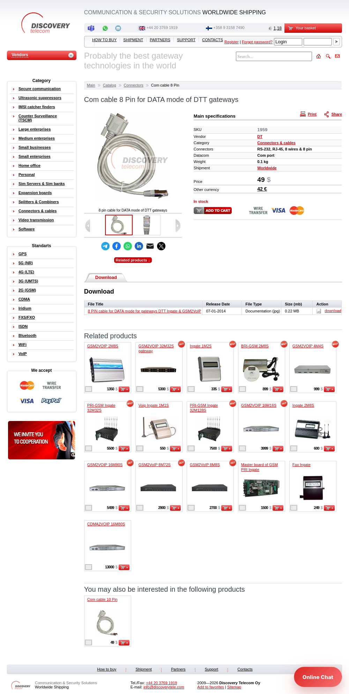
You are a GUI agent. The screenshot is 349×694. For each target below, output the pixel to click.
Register (231, 42)
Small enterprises (34, 156)
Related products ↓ (133, 260)
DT (259, 136)
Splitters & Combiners (38, 202)
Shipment (133, 40)
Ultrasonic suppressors (39, 98)
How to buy (104, 40)
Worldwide (266, 168)
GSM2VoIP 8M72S (155, 465)
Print (309, 113)
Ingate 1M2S (200, 346)
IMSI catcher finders (36, 107)
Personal (26, 174)
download (328, 311)
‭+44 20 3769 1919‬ (162, 27)
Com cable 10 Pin (102, 599)
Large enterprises (34, 129)
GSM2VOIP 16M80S (104, 465)
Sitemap (234, 687)
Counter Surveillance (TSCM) (37, 118)
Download (106, 277)
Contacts (212, 40)
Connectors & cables (276, 143)
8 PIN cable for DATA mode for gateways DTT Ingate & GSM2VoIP (144, 311)
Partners (160, 40)
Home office (29, 165)
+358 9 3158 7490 (228, 27)
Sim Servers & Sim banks (41, 184)
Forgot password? (257, 42)
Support (186, 40)
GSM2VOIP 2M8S (102, 346)
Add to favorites (210, 687)
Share (333, 113)
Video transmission (36, 220)
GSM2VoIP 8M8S (205, 465)
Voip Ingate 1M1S (154, 405)
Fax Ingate (301, 465)
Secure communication (39, 89)
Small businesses (34, 147)
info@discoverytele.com (163, 687)
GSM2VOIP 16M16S (258, 405)
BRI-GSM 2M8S (255, 346)
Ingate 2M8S (303, 405)
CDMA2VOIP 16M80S (106, 524)
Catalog (109, 85)
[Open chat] (318, 677)
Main (91, 85)
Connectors (133, 85)
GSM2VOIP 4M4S (308, 346)
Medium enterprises (36, 138)
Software (26, 229)
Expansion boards (35, 193)
